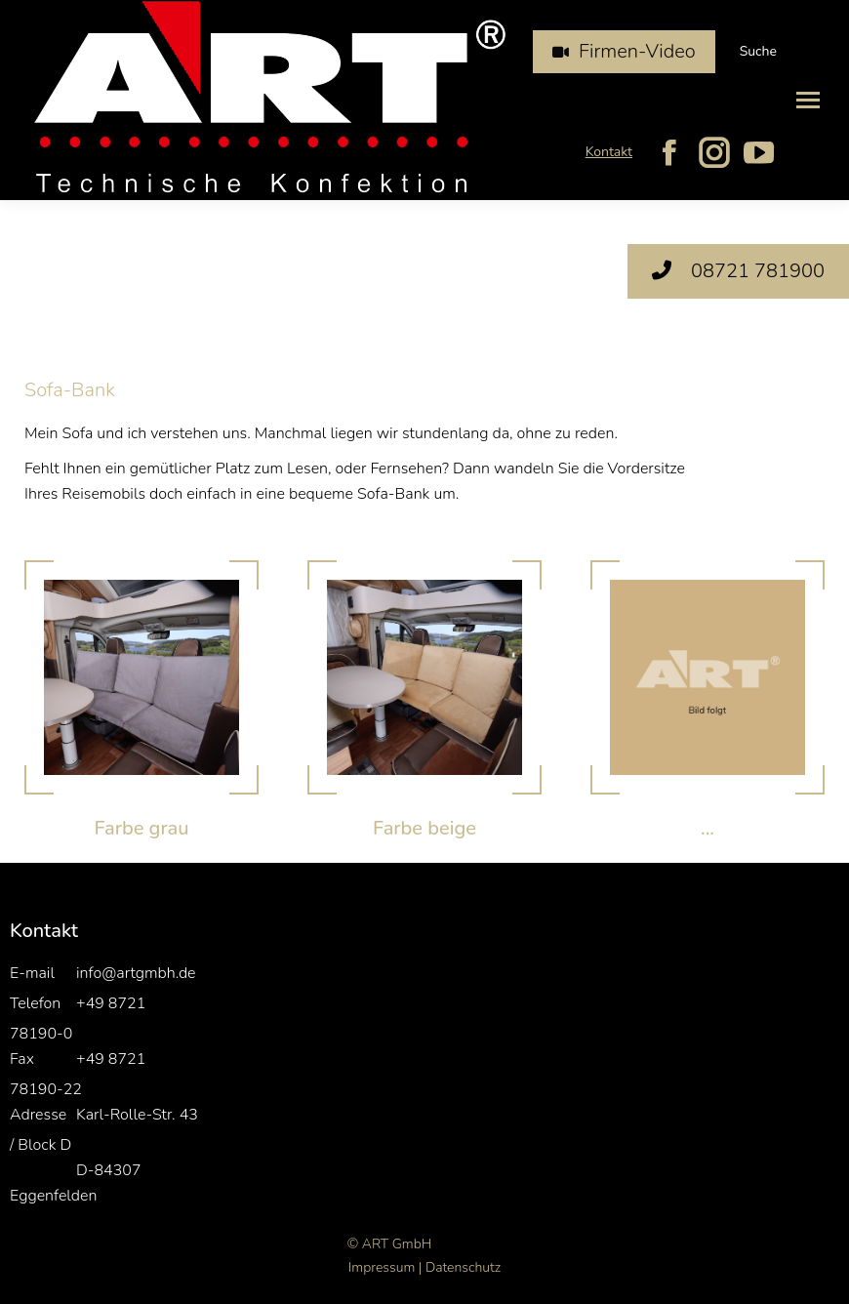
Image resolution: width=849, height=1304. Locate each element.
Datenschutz (463, 1267)
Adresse (38, 1114)
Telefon (35, 1003)
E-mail (32, 973)
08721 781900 (738, 271)
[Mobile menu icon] (808, 100)
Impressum (381, 1267)
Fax (22, 1059)
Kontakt (609, 152)
